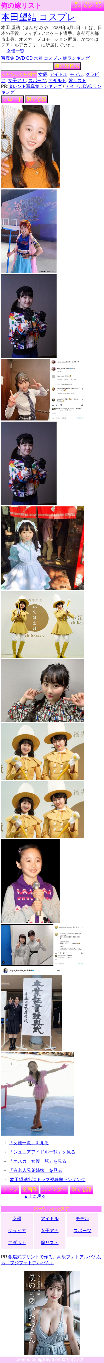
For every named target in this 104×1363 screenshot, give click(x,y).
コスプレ (53, 58)
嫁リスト (76, 4)
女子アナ (17, 80)
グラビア (17, 1230)
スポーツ (37, 80)
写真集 (7, 58)
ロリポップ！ (75, 1359)
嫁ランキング (76, 58)
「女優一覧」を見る (29, 1142)
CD (29, 58)
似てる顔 (36, 99)
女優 (42, 74)
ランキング (87, 4)
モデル (76, 74)
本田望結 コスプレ (38, 17)
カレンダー (54, 1189)
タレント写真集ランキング (35, 86)
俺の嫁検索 (67, 66)
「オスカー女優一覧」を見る (38, 1161)
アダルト (57, 80)
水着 (38, 58)
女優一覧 (15, 51)
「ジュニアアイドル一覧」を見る (42, 1152)
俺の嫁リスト (21, 5)
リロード (12, 99)
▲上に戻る (35, 1196)
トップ (10, 1189)
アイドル (58, 74)
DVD (20, 58)
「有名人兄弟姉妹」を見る (35, 1170)
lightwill (45, 1359)
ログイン (98, 4)
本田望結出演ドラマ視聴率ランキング (47, 1179)
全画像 (29, 1189)
